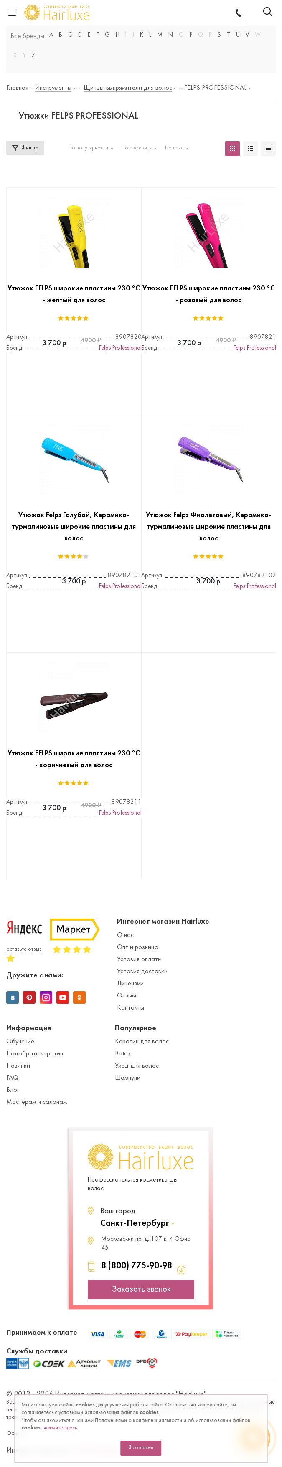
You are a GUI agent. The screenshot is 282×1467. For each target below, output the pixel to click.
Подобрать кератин (34, 1053)
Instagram (46, 997)
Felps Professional (120, 348)
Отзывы (128, 995)
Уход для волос (137, 1066)
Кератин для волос (142, 1041)
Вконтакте (12, 997)
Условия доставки (142, 971)
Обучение (20, 1041)
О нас (125, 935)
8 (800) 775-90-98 (136, 1266)
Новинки (18, 1066)
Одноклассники (79, 997)
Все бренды (27, 36)
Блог (12, 1090)
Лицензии (130, 983)
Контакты (130, 1008)
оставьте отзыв (24, 949)
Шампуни (127, 1078)
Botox (123, 1053)
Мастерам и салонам (36, 1102)
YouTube (62, 997)
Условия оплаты (139, 959)
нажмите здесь (60, 1428)
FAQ (12, 1078)
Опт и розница (137, 947)
